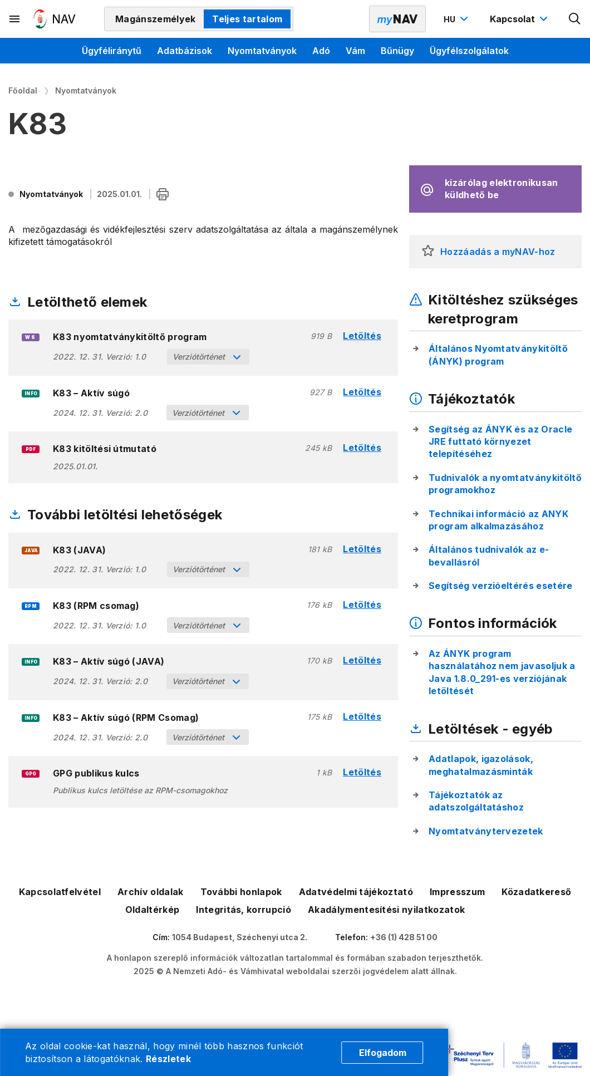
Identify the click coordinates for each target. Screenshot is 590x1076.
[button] (428, 252)
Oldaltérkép (152, 909)
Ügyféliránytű (111, 50)
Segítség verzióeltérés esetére (501, 585)
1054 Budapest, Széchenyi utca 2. (239, 937)
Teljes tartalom (247, 18)
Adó (321, 50)
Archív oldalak (150, 891)
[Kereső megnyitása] (575, 19)
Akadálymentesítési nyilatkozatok (386, 909)
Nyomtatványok (262, 50)
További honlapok (241, 891)
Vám (355, 50)
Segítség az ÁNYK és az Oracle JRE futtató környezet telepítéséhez (500, 442)
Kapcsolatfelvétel (60, 891)
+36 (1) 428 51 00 (403, 937)
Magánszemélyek (155, 18)
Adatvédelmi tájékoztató (356, 891)
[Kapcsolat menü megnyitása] (520, 19)
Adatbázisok (184, 50)
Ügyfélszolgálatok (469, 50)
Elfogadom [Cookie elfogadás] (382, 1052)
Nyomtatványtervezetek (486, 831)
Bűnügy (397, 50)
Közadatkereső (536, 891)
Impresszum (457, 891)
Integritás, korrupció (243, 909)
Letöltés (362, 336)
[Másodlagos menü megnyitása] (15, 19)
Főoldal (22, 90)
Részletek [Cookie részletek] (168, 1058)
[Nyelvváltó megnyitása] (457, 19)
